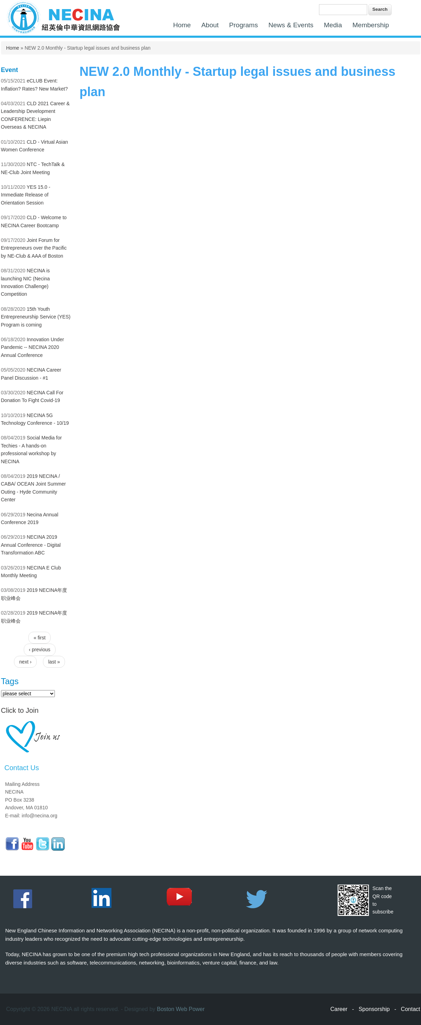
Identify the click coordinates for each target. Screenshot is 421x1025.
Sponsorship (374, 1009)
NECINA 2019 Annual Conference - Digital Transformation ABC (31, 544)
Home (182, 25)
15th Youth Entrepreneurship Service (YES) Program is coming (36, 317)
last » (54, 662)
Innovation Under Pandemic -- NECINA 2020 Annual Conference (32, 347)
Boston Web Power (181, 1009)
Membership (371, 25)
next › (25, 662)
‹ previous (39, 649)
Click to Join (20, 710)
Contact (410, 1009)
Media (333, 25)
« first (39, 637)
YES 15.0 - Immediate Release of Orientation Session (25, 195)
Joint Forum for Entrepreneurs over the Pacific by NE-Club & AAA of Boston (34, 248)
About (210, 25)
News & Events (290, 25)
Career (339, 1009)
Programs (243, 25)
